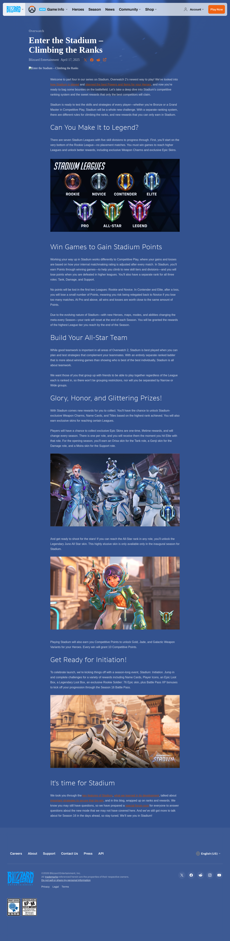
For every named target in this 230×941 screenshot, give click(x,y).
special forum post (137, 805)
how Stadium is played (64, 84)
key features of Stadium (97, 795)
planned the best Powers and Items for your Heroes (118, 84)
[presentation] (14, 9)
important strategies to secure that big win (77, 800)
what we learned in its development (136, 795)
